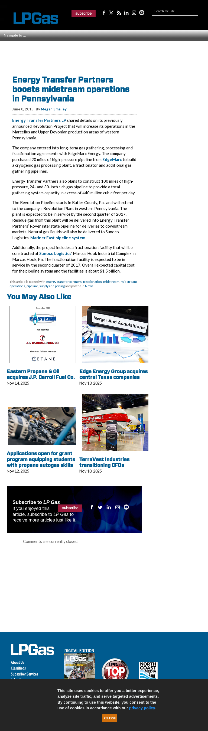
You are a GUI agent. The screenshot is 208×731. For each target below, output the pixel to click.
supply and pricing (52, 286)
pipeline (32, 286)
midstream (111, 282)
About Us (17, 662)
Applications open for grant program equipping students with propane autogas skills (41, 459)
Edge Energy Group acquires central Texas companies (113, 374)
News (89, 286)
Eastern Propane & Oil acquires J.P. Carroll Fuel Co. (41, 374)
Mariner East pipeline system (57, 237)
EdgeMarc (112, 159)
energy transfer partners (64, 282)
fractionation (92, 282)
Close (110, 718)
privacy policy (142, 708)
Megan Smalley (54, 109)
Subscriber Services (24, 674)
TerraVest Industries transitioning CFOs (104, 462)
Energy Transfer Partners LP (39, 120)
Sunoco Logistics (55, 253)
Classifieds (18, 668)
